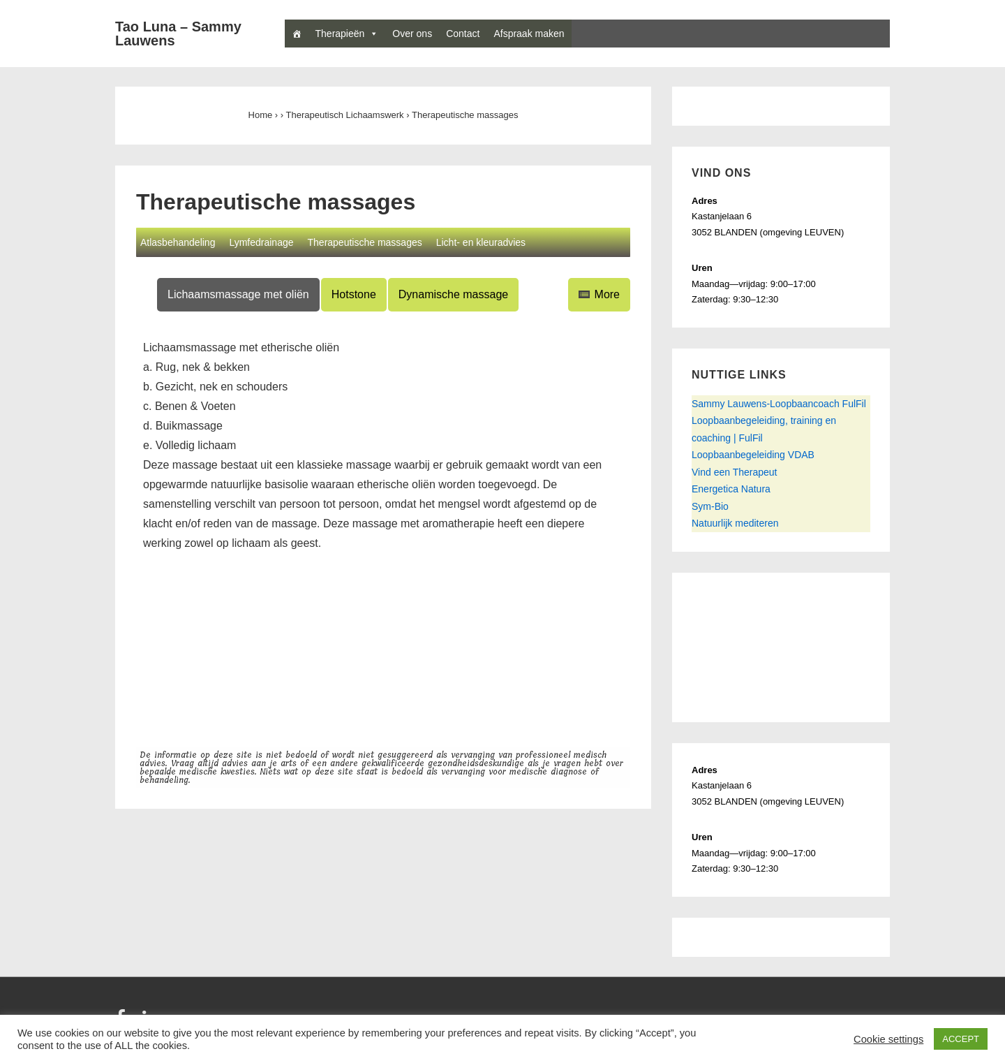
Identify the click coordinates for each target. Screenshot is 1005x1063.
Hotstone (354, 294)
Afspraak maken (528, 33)
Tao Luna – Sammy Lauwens (178, 33)
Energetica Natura (731, 488)
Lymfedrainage (261, 242)
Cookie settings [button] (888, 1039)
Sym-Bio (710, 506)
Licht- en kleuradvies (481, 242)
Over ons (412, 33)
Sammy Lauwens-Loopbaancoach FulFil (779, 403)
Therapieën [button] (347, 33)
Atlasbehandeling (177, 242)
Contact (462, 33)
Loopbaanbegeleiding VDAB (753, 454)
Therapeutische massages (365, 242)
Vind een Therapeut (734, 472)
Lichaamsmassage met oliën (238, 294)
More (599, 294)
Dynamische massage (453, 294)
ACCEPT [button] (960, 1039)
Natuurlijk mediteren (735, 523)
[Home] (296, 33)
